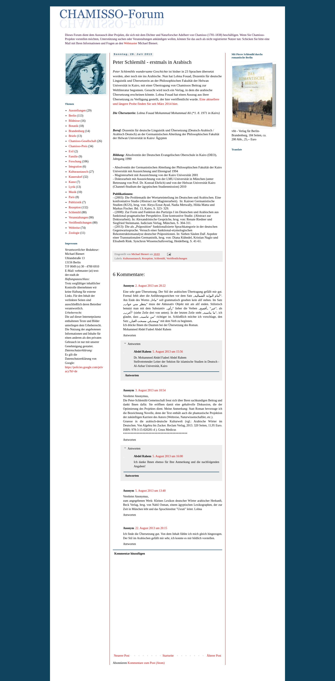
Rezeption (147, 258)
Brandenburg (76, 131)
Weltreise (74, 227)
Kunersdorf (75, 176)
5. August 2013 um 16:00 (168, 456)
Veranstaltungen (78, 217)
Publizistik (75, 202)
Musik (72, 192)
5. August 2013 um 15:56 (168, 351)
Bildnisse (74, 120)
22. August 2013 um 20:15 (151, 528)
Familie (73, 156)
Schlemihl (159, 258)
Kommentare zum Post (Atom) (146, 663)
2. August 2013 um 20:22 (150, 285)
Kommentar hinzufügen (129, 553)
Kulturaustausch (132, 258)
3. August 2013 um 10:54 (150, 390)
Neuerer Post (121, 655)
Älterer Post (214, 655)
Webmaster (130, 43)
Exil (71, 151)
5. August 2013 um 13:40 (150, 490)
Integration (75, 166)
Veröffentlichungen (176, 258)
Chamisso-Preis (78, 146)
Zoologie (74, 232)
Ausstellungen (77, 110)
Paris (72, 197)
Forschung (75, 161)
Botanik (73, 126)
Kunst (72, 182)
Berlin (72, 115)
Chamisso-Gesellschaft (82, 141)
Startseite (168, 655)
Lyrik (72, 186)
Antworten (129, 335)
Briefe (72, 136)
